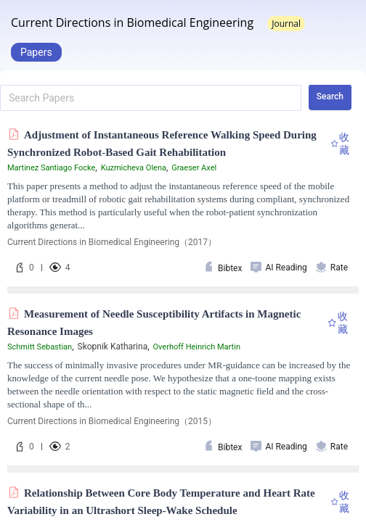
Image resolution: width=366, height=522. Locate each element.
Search (330, 96)
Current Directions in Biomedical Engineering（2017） (111, 242)
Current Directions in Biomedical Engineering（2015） (111, 421)
